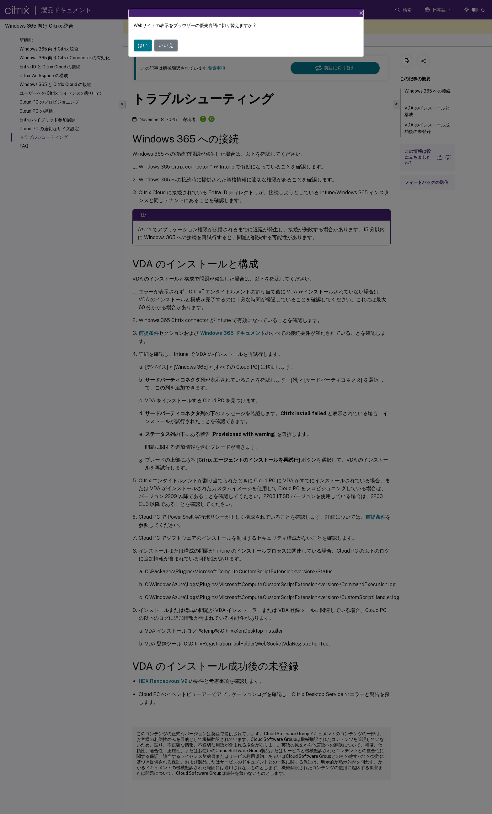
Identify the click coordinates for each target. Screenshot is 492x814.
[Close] (361, 13)
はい (143, 45)
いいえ (166, 45)
